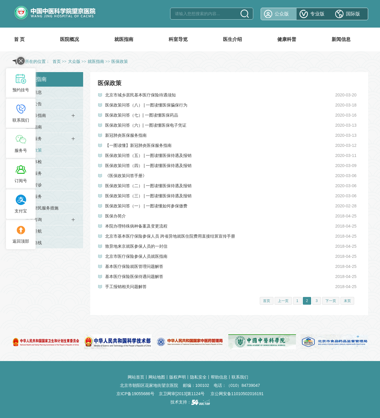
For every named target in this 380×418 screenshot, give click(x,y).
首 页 (19, 39)
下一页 (330, 301)
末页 (347, 301)
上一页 (283, 301)
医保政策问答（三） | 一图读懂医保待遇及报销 (148, 195)
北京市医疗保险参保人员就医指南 (136, 256)
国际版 (353, 13)
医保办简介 (115, 216)
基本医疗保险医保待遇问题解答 (134, 276)
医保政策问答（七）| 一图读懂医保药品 (141, 115)
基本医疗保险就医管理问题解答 (134, 266)
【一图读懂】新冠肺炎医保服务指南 (138, 145)
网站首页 (136, 377)
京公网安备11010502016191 (237, 393)
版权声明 (177, 377)
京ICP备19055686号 (135, 393)
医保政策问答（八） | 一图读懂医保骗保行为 (146, 105)
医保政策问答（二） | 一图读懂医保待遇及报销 (148, 185)
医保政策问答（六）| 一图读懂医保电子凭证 (145, 125)
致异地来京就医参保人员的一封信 (136, 246)
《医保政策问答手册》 (126, 175)
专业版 (317, 13)
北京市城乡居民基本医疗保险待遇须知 (140, 95)
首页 (57, 61)
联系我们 (240, 377)
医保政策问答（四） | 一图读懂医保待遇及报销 (148, 165)
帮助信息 (219, 377)
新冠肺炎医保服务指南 (126, 135)
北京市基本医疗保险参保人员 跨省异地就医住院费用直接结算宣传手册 (170, 236)
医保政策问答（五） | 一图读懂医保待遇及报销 (148, 155)
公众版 (282, 13)
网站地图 (156, 377)
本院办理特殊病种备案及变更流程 (136, 226)
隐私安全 (198, 377)
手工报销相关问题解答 (126, 286)
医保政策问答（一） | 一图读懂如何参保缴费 (146, 206)
